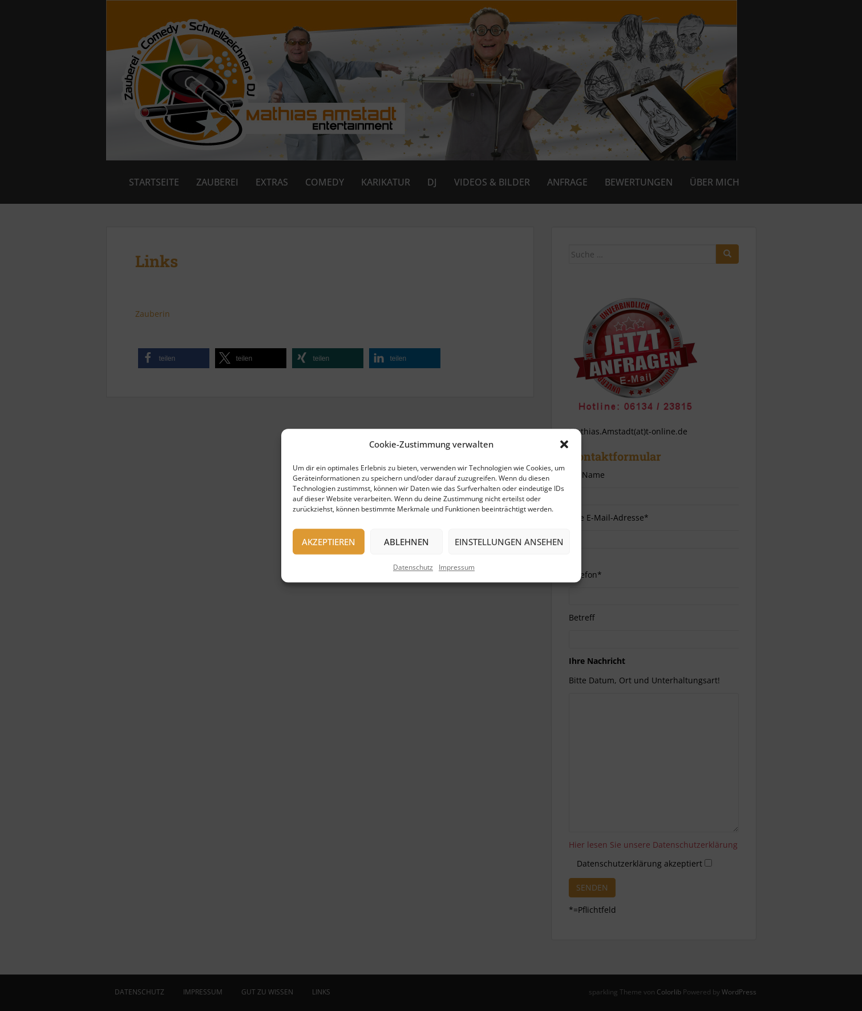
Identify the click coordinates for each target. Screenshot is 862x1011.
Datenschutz (413, 567)
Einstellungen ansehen (509, 541)
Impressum (457, 567)
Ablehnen (406, 541)
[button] (564, 444)
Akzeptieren (328, 541)
